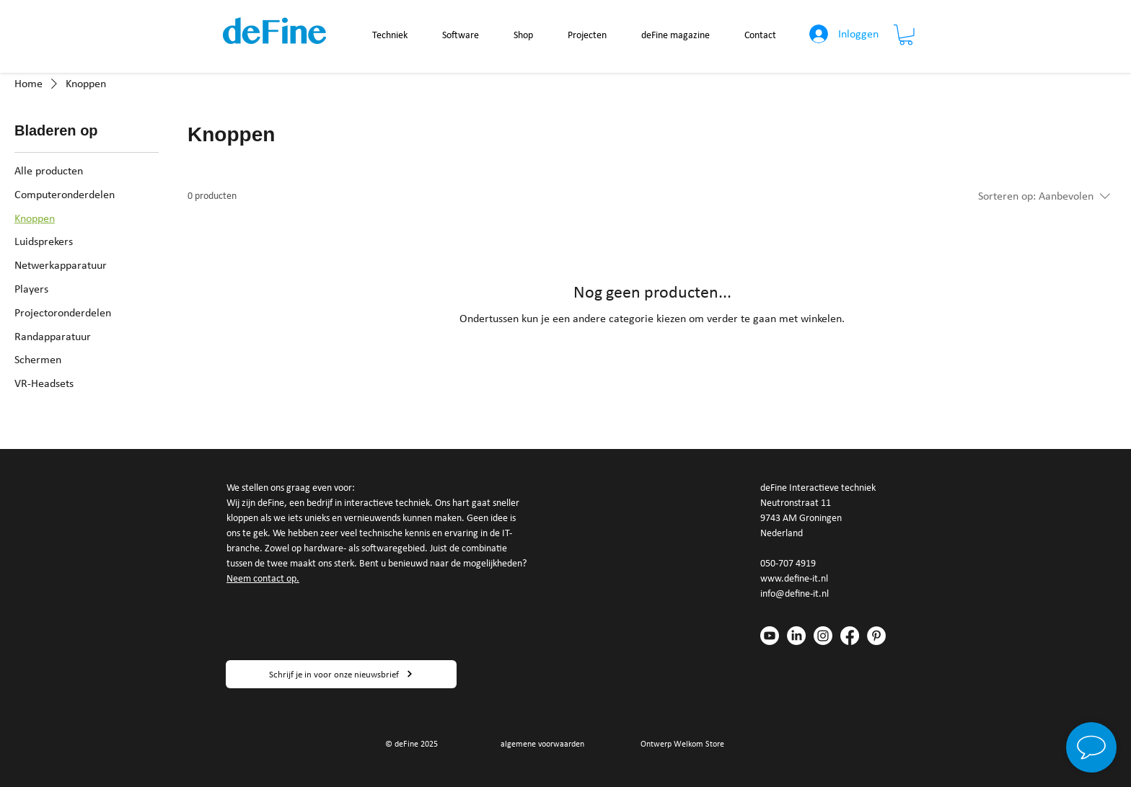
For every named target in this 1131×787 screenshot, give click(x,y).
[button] (906, 35)
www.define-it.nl (794, 578)
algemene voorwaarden (542, 744)
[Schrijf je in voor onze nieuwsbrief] (341, 674)
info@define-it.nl (794, 593)
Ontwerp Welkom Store (682, 744)
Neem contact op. (262, 578)
